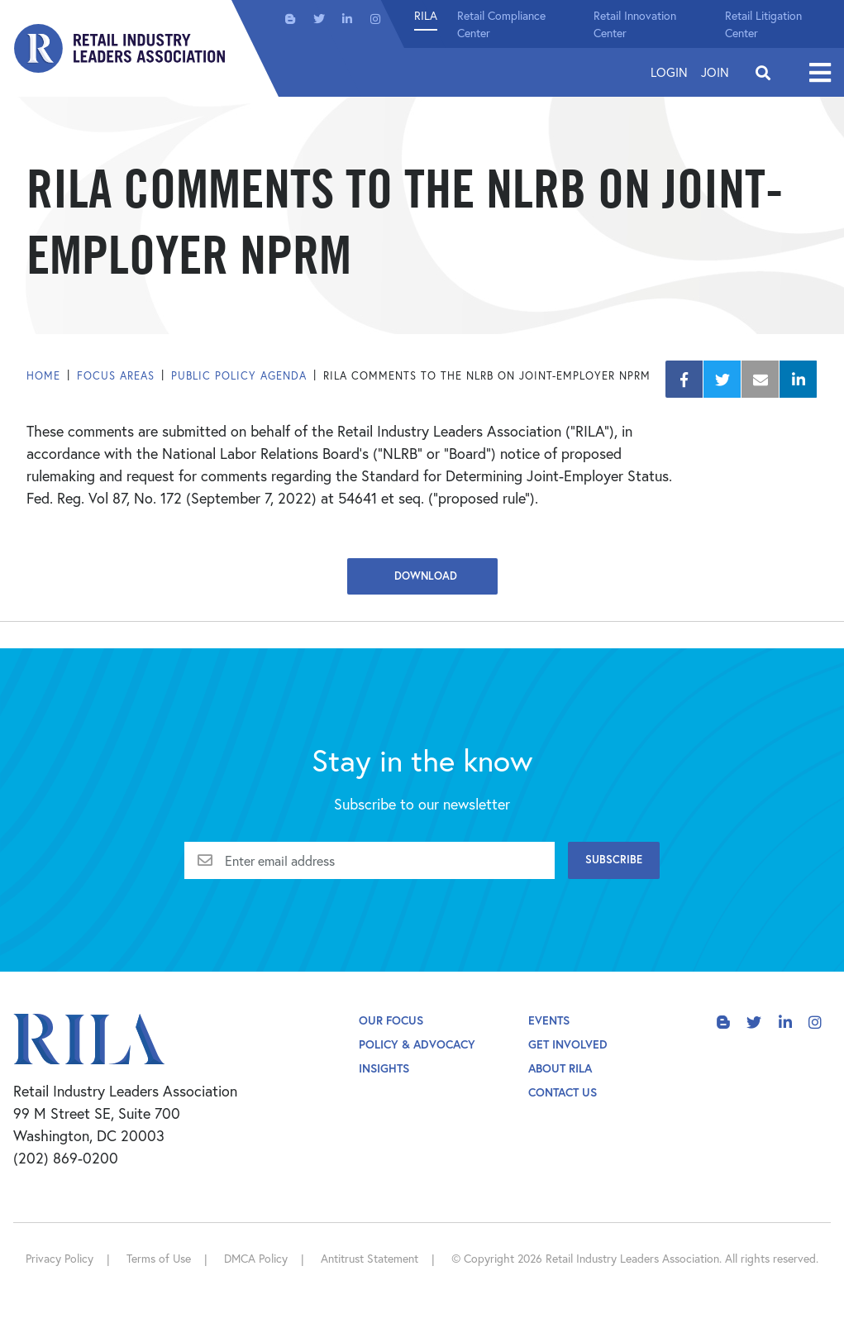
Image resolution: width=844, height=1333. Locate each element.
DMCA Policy (256, 1258)
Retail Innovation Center (635, 24)
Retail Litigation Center (763, 24)
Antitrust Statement (369, 1258)
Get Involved (568, 1044)
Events (549, 1020)
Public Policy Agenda (239, 376)
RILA (425, 15)
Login (669, 72)
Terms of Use (158, 1258)
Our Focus (391, 1020)
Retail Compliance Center (501, 24)
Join (715, 72)
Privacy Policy (59, 1258)
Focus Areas (116, 376)
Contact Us (562, 1092)
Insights (384, 1068)
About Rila (560, 1068)
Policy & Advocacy (417, 1044)
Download (422, 576)
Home (43, 376)
